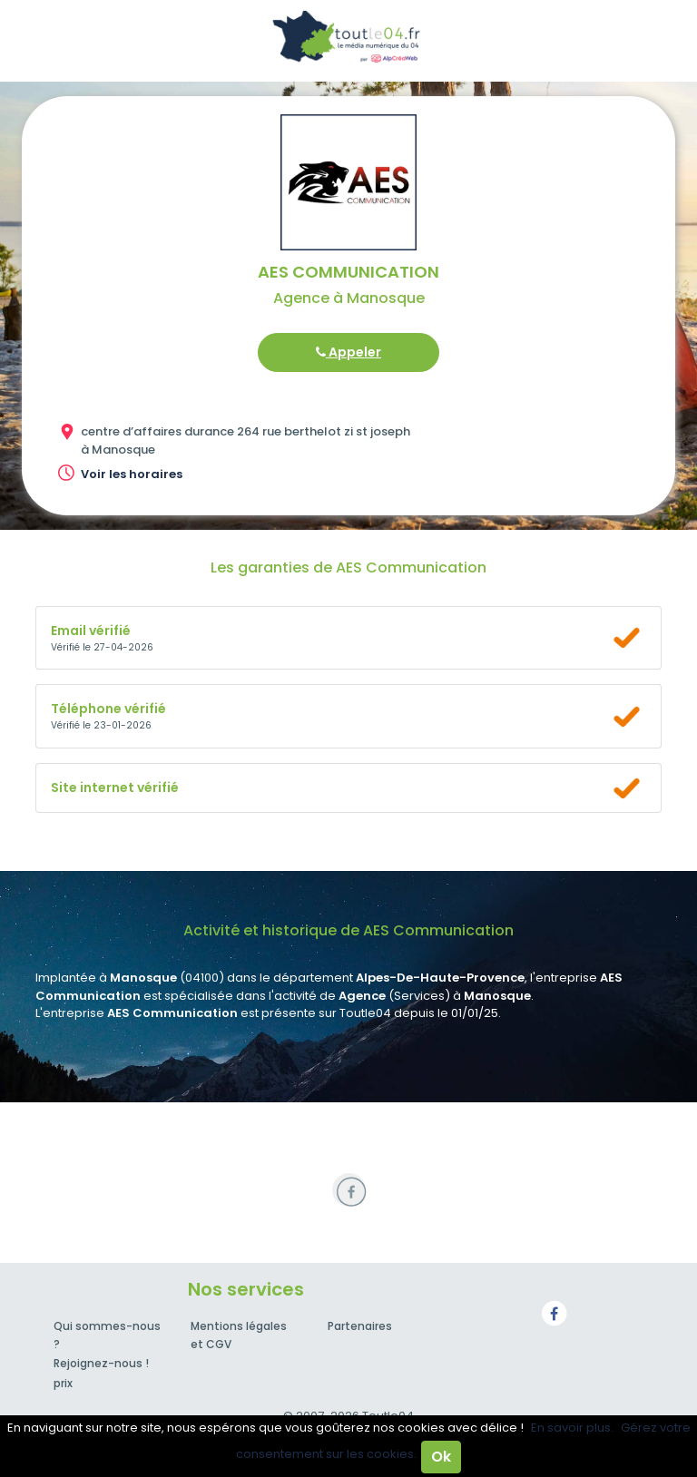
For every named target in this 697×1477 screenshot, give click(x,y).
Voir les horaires (131, 474)
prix (63, 1383)
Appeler (348, 352)
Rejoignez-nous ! (101, 1363)
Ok (441, 1456)
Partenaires (360, 1326)
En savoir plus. (572, 1427)
